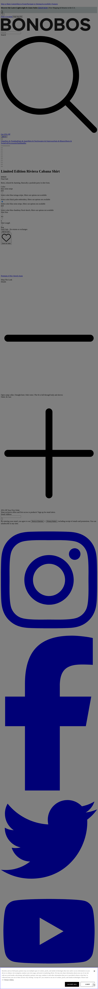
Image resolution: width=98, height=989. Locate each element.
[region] (49, 978)
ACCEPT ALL (72, 984)
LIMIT (87, 984)
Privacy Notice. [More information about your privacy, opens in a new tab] (9, 980)
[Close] (94, 971)
